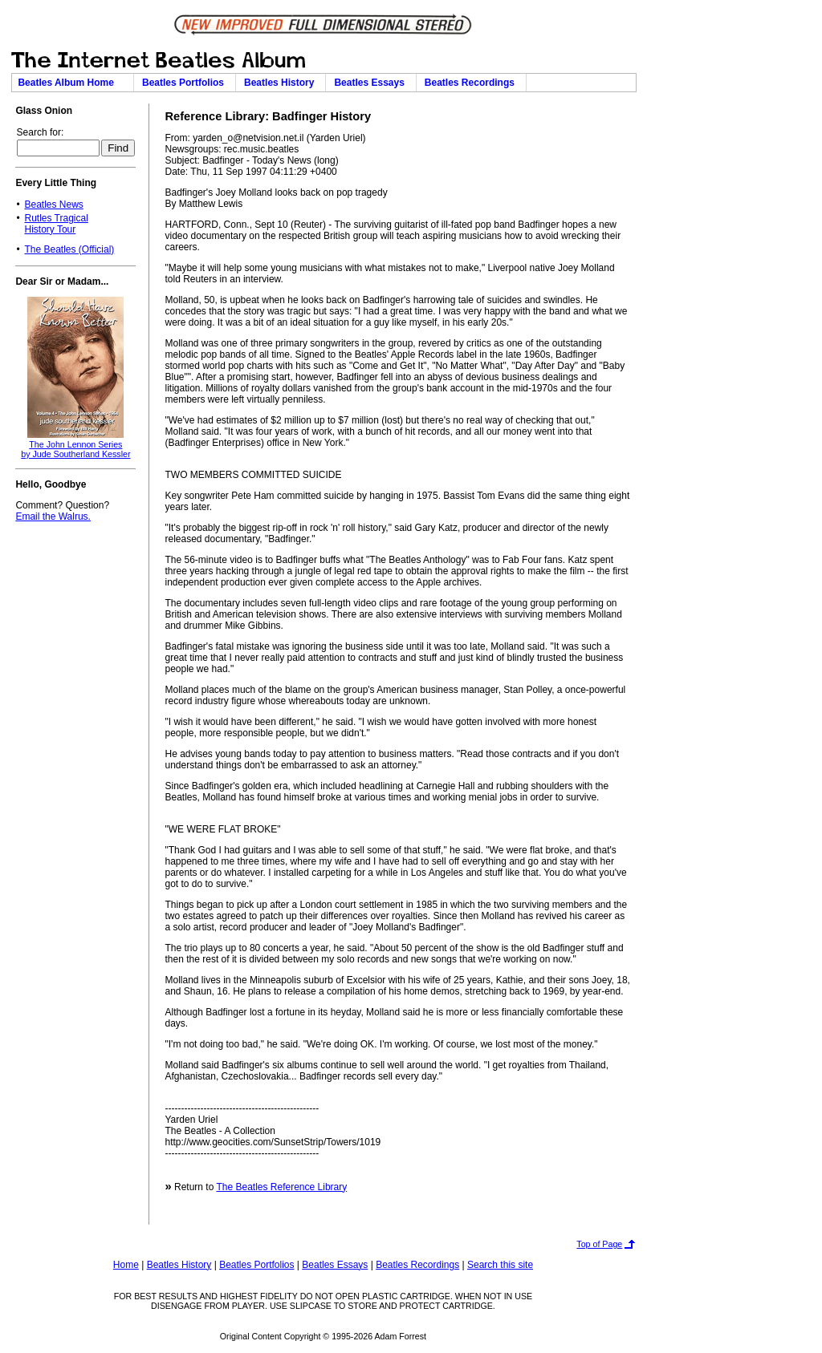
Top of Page (599, 1244)
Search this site (500, 1264)
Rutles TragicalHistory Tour (55, 224)
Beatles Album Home (72, 82)
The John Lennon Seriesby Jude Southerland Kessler (75, 449)
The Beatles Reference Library (281, 1187)
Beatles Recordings (472, 82)
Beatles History (281, 82)
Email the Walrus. (53, 516)
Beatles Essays (371, 82)
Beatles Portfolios (186, 82)
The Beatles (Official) (69, 249)
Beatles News (53, 204)
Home (126, 1264)
